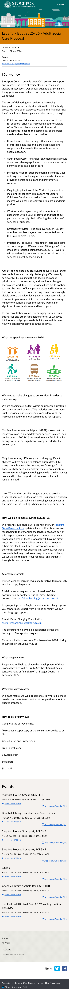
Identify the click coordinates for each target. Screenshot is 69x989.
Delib (24, 987)
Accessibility (7, 983)
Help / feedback (52, 983)
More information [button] (13, 803)
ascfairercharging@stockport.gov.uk (38, 598)
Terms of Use (21, 983)
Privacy (40, 983)
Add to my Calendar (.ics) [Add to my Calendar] (54, 806)
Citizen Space (11, 987)
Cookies (31, 983)
